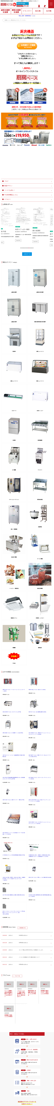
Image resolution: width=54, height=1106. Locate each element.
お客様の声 (4, 228)
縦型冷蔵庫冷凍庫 (5, 11)
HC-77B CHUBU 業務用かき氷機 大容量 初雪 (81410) (14, 894)
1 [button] (20, 247)
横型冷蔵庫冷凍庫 (16, 11)
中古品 (14, 663)
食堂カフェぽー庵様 (26, 229)
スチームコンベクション (14, 499)
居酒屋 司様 (6, 231)
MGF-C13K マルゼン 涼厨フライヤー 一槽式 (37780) (13, 799)
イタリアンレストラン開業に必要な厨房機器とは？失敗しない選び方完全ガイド (21, 993)
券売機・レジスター (40, 618)
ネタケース (14, 410)
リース (33, 15)
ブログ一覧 (17, 976)
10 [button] (32, 247)
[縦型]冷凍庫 (14, 321)
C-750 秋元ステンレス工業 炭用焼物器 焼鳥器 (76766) (14, 855)
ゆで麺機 (14, 469)
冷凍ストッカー (40, 410)
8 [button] (30, 247)
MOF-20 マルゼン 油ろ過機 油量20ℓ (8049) (37, 711)
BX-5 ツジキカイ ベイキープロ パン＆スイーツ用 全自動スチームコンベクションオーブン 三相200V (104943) (14, 913)
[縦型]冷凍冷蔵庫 (40, 292)
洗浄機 (14, 440)
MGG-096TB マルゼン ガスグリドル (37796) (12, 711)
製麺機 (14, 647)
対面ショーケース (40, 381)
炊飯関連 (40, 526)
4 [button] (24, 247)
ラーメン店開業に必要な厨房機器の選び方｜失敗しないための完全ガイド (8, 993)
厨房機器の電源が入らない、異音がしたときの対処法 (45, 992)
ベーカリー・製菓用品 (14, 588)
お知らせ (11, 935)
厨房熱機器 (40, 440)
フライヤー (40, 469)
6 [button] (27, 247)
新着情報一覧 (22, 927)
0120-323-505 (21, 3)
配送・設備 (21, 15)
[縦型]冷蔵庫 (14, 292)
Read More (5, 242)
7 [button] (28, 247)
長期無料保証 (28, 15)
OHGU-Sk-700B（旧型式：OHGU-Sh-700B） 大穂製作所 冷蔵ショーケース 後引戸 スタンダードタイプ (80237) (14, 879)
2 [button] (22, 247)
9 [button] (31, 247)
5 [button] (26, 247)
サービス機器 (40, 558)
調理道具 (40, 647)
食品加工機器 (14, 557)
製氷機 (14, 351)
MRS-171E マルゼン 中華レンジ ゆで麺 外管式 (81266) (40, 877)
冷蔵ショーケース (40, 351)
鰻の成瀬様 (40, 230)
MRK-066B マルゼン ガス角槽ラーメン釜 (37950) (13, 732)
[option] (9, 226)
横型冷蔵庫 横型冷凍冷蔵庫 (40, 321)
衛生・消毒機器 (14, 529)
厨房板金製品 (40, 499)
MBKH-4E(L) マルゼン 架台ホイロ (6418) (37, 689)
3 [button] (23, 247)
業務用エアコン (14, 618)
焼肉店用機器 (40, 588)
